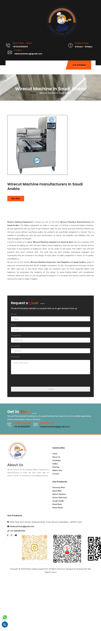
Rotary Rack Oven (59, 498)
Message (15, 357)
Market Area (57, 471)
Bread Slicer (57, 504)
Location (15, 346)
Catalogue (56, 460)
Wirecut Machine (59, 494)
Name (13, 314)
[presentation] (29, 382)
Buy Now (16, 198)
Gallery (55, 464)
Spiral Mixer (57, 491)
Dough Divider (58, 501)
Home (33, 93)
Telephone (16, 335)
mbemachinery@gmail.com (55, 426)
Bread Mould (57, 508)
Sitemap (55, 467)
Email (13, 325)
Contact (55, 474)
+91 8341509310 (22, 426)
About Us (56, 457)
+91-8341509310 (17, 531)
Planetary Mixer (58, 488)
